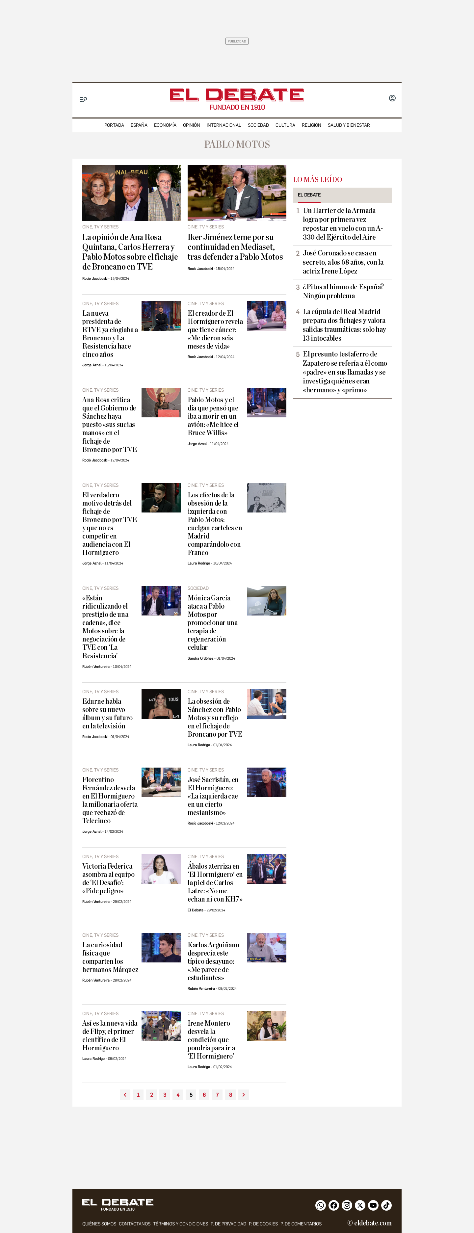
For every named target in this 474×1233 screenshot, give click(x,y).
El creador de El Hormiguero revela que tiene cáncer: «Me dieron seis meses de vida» (215, 330)
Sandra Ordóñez (200, 658)
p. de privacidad (228, 1224)
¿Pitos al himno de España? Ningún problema (343, 291)
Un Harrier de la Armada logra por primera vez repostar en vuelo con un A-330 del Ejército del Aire (343, 224)
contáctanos (134, 1224)
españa (139, 125)
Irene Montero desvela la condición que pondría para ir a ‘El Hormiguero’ (211, 1040)
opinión (191, 125)
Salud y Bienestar (349, 125)
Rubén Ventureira (96, 667)
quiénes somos (99, 1224)
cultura (285, 125)
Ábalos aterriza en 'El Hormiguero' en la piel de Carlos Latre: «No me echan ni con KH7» (215, 883)
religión (311, 125)
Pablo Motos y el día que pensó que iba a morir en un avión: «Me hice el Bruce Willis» (213, 416)
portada (114, 125)
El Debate (195, 910)
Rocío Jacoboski (94, 278)
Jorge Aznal (91, 365)
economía (165, 125)
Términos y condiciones (180, 1224)
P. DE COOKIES (263, 1224)
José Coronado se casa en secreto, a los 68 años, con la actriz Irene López (343, 262)
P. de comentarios (301, 1224)
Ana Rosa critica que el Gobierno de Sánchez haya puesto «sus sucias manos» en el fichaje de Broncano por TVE (109, 424)
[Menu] (84, 99)
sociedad (258, 125)
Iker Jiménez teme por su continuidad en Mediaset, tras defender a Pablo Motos (235, 247)
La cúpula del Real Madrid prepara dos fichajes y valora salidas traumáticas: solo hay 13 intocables (344, 325)
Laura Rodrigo (199, 563)
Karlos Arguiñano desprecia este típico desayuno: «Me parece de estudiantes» (213, 961)
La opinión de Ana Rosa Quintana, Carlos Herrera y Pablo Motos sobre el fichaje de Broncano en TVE (130, 252)
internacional (224, 125)
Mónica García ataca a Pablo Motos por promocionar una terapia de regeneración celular (213, 622)
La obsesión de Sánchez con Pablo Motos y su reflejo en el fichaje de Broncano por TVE (215, 718)
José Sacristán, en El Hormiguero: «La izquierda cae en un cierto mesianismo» (213, 796)
